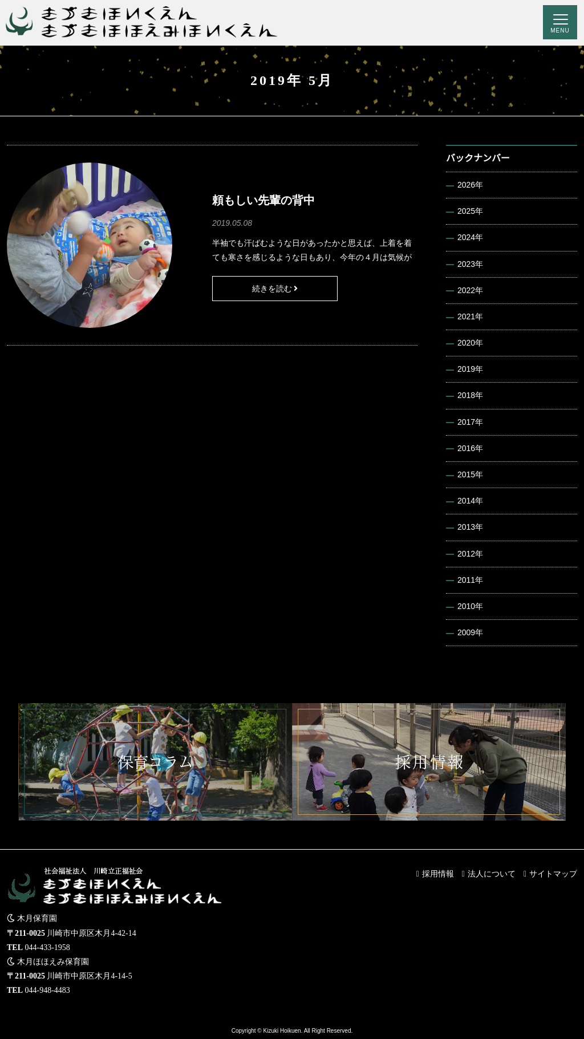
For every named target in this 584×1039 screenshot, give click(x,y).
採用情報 (438, 873)
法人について (492, 873)
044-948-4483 (47, 990)
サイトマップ (553, 873)
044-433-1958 (47, 947)
